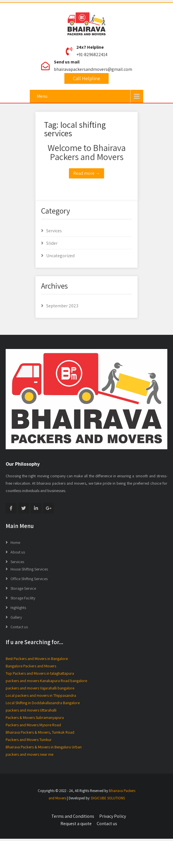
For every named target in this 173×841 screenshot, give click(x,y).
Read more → (86, 173)
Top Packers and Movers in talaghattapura (40, 673)
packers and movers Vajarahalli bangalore (40, 688)
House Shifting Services (29, 569)
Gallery (16, 617)
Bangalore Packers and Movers (31, 665)
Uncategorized (60, 256)
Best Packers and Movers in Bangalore (37, 658)
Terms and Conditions (72, 816)
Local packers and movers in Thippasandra (41, 695)
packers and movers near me (29, 754)
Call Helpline (86, 78)
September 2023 (62, 306)
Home (15, 542)
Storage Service (23, 588)
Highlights (18, 607)
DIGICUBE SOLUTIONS (108, 798)
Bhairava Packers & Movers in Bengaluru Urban (44, 747)
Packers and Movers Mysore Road (33, 724)
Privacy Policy (112, 816)
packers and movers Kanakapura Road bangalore (46, 680)
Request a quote (76, 824)
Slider (52, 243)
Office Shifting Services (29, 578)
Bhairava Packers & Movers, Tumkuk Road (40, 732)
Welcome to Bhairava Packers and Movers (87, 152)
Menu (42, 96)
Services (54, 231)
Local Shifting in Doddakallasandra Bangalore (43, 702)
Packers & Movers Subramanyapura (35, 717)
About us (17, 552)
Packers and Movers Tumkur (29, 739)
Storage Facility (22, 598)
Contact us (19, 626)
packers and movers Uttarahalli (31, 710)
